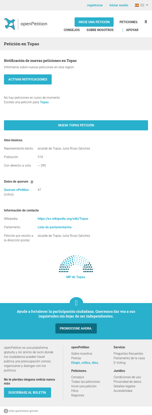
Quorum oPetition (16, 190)
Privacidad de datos (127, 382)
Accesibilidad (123, 391)
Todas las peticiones (85, 382)
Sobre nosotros (100, 30)
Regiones (77, 395)
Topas (44, 102)
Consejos (72, 30)
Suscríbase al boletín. (27, 392)
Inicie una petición (94, 22)
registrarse (95, 5)
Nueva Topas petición (76, 125)
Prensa (76, 358)
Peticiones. (129, 22)
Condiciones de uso (127, 377)
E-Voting (119, 363)
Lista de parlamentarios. (55, 227)
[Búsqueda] (145, 21)
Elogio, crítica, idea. (85, 363)
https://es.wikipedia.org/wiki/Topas (63, 219)
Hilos (74, 391)
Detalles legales (124, 386)
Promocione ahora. (76, 328)
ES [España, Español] (139, 5)
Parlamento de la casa (129, 358)
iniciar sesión (118, 5)
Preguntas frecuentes (128, 353)
